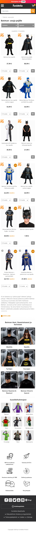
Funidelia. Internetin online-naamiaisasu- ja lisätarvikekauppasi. (17, 6)
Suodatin (5, 25)
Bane (18, 442)
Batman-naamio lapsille (26, 229)
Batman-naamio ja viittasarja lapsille (27, 144)
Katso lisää (6, 316)
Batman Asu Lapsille (9, 57)
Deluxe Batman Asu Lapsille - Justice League (9, 101)
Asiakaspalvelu (18, 506)
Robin (6, 428)
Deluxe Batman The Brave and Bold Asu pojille (26, 101)
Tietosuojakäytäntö (11, 517)
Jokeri (18, 414)
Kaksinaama (29, 442)
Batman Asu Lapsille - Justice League (27, 187)
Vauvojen (26, 369)
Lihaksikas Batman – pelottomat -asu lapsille (26, 273)
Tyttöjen (9, 369)
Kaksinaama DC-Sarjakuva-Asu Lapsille (9, 144)
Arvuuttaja (6, 442)
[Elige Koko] (6, 71)
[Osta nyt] (15, 70)
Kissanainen (18, 428)
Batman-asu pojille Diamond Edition (27, 58)
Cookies (22, 517)
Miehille (9, 347)
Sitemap (29, 517)
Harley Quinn (29, 414)
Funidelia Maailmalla (18, 511)
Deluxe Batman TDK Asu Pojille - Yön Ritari (9, 230)
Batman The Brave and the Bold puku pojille (9, 187)
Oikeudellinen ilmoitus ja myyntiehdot (18, 514)
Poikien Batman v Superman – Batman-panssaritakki (9, 274)
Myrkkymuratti (29, 428)
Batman (6, 414)
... (1, 17)
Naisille (26, 347)
